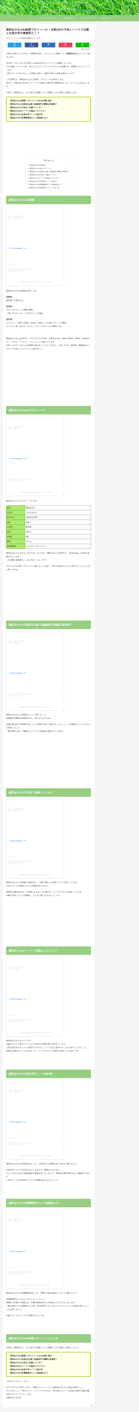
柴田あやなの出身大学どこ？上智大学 (42, 182)
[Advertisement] (48, 139)
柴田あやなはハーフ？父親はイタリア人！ (44, 179)
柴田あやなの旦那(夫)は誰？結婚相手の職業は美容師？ (49, 172)
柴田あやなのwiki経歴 (36, 165)
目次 (45, 160)
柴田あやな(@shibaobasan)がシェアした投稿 (35, 284)
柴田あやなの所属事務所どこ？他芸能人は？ (45, 186)
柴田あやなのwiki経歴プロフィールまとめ (44, 189)
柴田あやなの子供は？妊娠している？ (42, 175)
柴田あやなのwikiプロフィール (40, 169)
